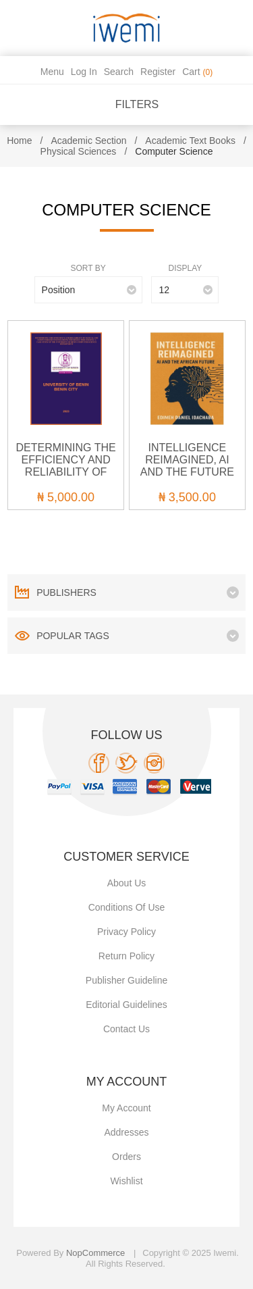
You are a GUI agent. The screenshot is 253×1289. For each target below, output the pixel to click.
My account (126, 1108)
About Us (126, 883)
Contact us (126, 1028)
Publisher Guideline (126, 980)
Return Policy (126, 956)
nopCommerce (95, 1253)
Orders (126, 1156)
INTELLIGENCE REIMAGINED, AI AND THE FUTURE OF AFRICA (187, 466)
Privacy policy (126, 931)
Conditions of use (126, 907)
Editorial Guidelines (126, 1004)
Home (19, 140)
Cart (197, 71)
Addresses (126, 1132)
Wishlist (126, 1181)
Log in (84, 71)
